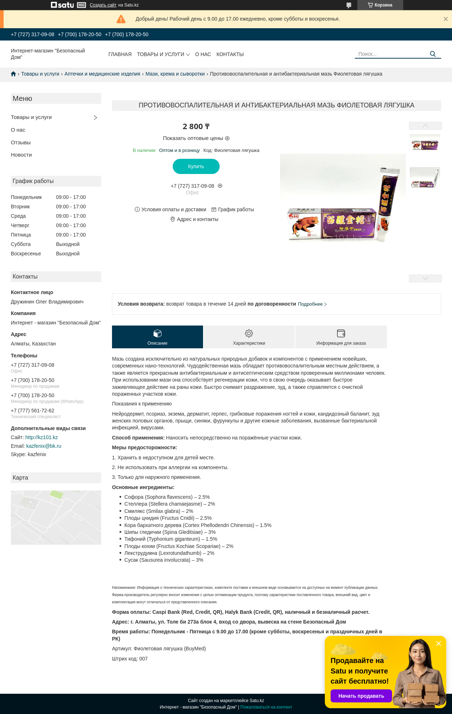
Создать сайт (103, 5)
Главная (120, 54)
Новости (21, 155)
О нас (203, 54)
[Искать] (433, 54)
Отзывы (21, 142)
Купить (196, 166)
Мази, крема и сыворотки (175, 73)
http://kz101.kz (41, 437)
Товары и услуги (160, 54)
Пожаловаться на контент (266, 707)
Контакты (230, 54)
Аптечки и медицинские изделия (103, 73)
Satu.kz (257, 700)
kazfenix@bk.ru (43, 446)
